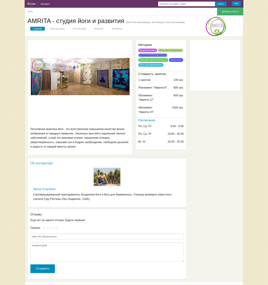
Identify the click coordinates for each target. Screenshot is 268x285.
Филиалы (117, 28)
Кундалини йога (148, 50)
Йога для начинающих (170, 50)
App (236, 3)
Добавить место (230, 11)
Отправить (42, 268)
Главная (37, 28)
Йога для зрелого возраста (153, 60)
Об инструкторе (41, 163)
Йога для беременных (151, 64)
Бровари (45, 4)
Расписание (79, 28)
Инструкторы (57, 28)
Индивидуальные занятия (153, 55)
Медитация (176, 60)
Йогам (31, 3)
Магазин (99, 28)
